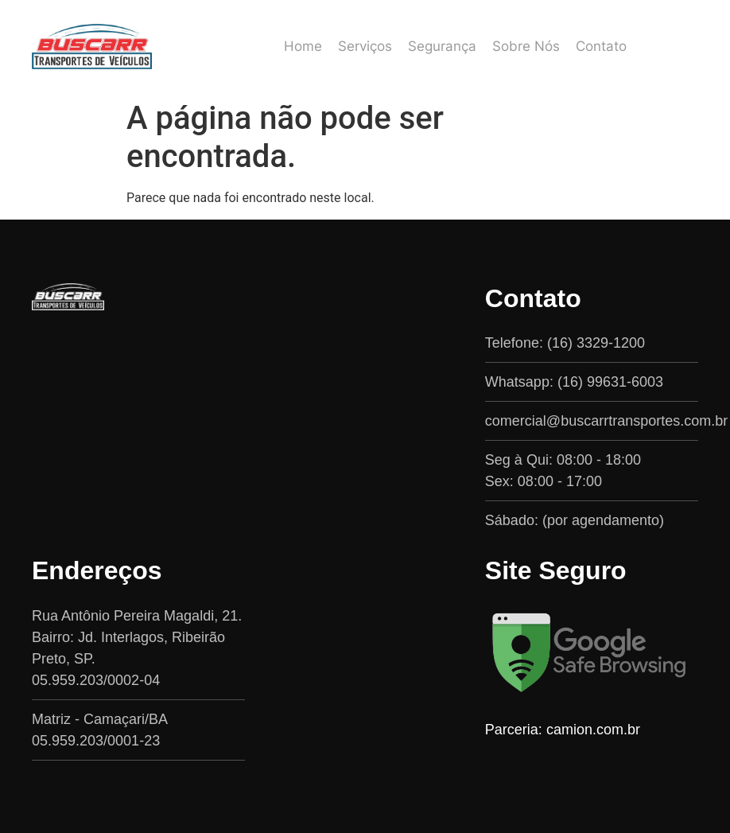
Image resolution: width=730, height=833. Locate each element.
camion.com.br (593, 730)
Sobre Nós (526, 46)
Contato (601, 46)
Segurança (442, 46)
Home (303, 46)
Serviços (365, 46)
